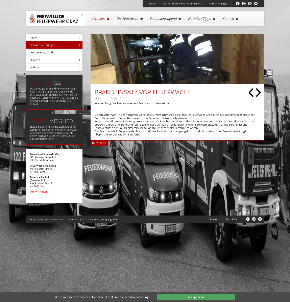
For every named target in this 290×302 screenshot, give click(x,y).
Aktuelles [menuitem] (100, 18)
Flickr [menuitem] (254, 219)
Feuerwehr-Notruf (67, 94)
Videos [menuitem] (35, 67)
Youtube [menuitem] (250, 3)
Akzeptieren (196, 297)
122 (62, 97)
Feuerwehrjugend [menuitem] (165, 18)
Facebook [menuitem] (238, 3)
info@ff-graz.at (38, 192)
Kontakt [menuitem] (151, 3)
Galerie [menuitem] (35, 60)
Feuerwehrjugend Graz (55, 132)
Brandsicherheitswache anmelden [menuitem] (182, 3)
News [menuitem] (34, 37)
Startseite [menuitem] (55, 17)
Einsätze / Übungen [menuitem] (43, 45)
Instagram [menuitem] (244, 3)
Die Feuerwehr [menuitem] (129, 18)
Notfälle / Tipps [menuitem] (202, 18)
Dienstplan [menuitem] (232, 219)
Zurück (251, 92)
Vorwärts (258, 92)
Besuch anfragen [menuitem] (218, 3)
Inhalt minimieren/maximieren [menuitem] (256, 3)
